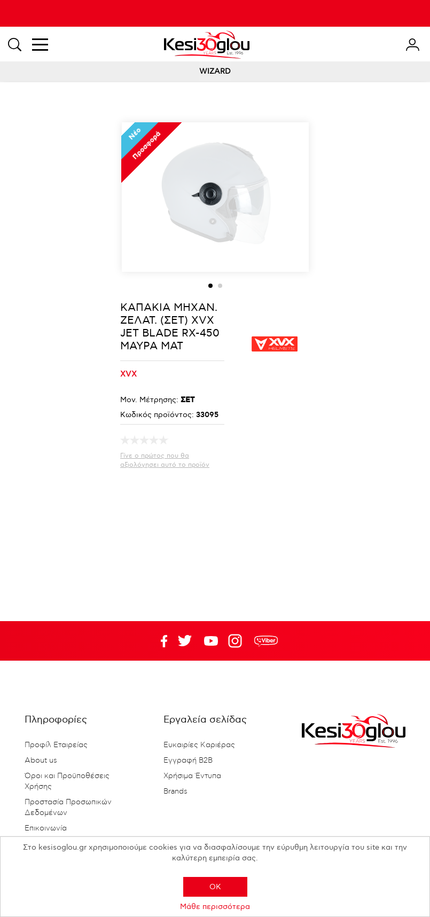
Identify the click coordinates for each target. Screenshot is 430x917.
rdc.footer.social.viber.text (266, 641)
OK (215, 886)
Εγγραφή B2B (188, 760)
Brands (175, 791)
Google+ (237, 641)
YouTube (185, 641)
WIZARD (215, 71)
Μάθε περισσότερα (215, 906)
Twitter (211, 641)
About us (41, 760)
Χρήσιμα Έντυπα (192, 776)
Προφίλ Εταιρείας (56, 745)
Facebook (159, 641)
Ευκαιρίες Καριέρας (199, 745)
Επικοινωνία (46, 828)
